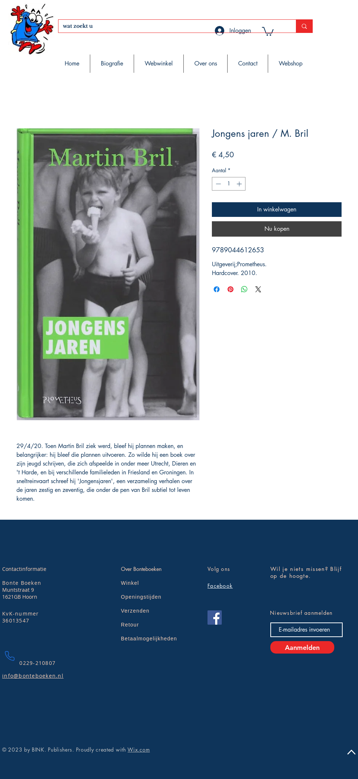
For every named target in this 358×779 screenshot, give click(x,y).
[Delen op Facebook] (216, 289)
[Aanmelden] (302, 647)
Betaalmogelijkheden (149, 638)
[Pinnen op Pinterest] (230, 289)
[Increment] (239, 183)
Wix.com (138, 749)
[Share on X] (258, 289)
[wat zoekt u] (172, 26)
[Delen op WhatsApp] (244, 289)
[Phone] (9, 655)
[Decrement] (217, 183)
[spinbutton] (228, 183)
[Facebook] (214, 617)
